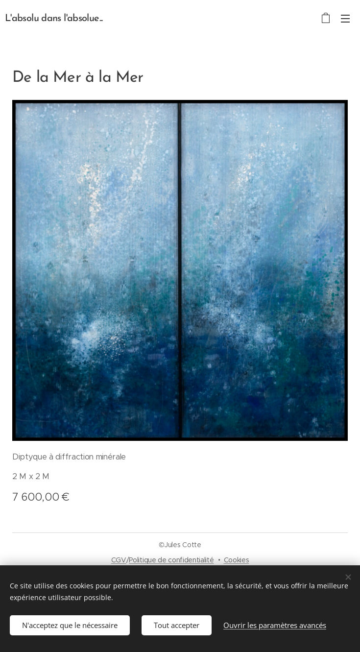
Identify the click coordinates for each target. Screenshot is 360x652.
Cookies (236, 559)
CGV (118, 559)
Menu (345, 18)
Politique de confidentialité (171, 559)
